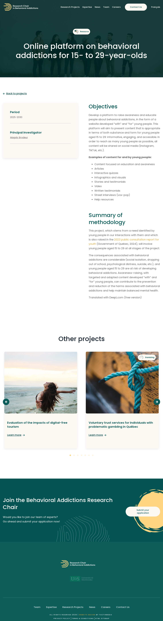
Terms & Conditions (83, 618)
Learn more (14, 435)
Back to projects (16, 93)
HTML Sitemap (102, 618)
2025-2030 (16, 117)
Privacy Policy (62, 618)
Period (15, 112)
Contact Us (136, 7)
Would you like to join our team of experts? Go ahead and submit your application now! (31, 519)
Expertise (87, 7)
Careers (116, 7)
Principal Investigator (26, 132)
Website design (87, 615)
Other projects (81, 339)
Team (106, 7)
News (97, 7)
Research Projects (70, 7)
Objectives (103, 106)
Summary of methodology (107, 219)
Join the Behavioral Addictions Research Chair (58, 504)
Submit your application (143, 511)
